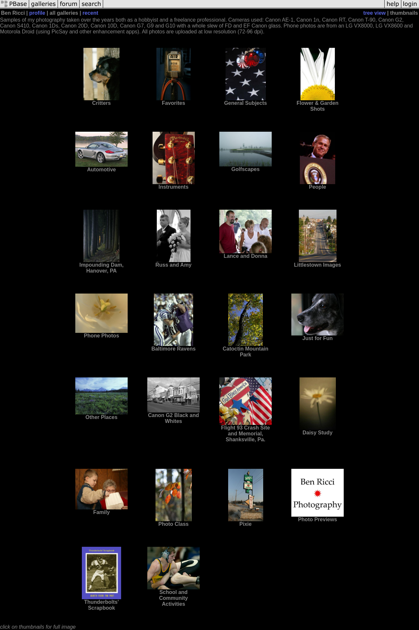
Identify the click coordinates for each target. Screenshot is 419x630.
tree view (374, 13)
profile (37, 13)
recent (90, 13)
